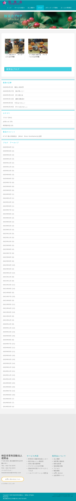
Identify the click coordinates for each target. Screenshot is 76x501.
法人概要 (31, 7)
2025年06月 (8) (8, 186)
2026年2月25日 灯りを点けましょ (15, 107)
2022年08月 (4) (8, 249)
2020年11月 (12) (9, 328)
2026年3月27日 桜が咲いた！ (14, 91)
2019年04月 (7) (8, 402)
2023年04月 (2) (8, 218)
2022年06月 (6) (8, 257)
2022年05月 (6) (8, 261)
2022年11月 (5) (8, 237)
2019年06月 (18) (9, 395)
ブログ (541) (7, 117)
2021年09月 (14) (9, 288)
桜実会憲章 (57, 463)
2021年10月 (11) (9, 285)
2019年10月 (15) (9, 379)
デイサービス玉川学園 (36, 466)
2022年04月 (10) (9, 265)
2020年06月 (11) (9, 347)
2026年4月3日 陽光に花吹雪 (13, 87)
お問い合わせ (58, 473)
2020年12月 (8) (8, 324)
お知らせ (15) (8, 121)
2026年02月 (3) (8, 155)
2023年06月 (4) (8, 214)
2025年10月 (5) (8, 170)
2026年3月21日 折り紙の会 (13, 95)
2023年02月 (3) (8, 226)
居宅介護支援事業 (34, 463)
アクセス (57, 468)
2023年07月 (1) (8, 210)
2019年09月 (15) (9, 383)
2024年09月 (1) (8, 194)
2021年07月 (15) (9, 296)
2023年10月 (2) (8, 202)
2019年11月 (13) (9, 375)
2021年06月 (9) (8, 300)
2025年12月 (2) (8, 163)
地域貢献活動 (58, 466)
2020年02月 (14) (9, 363)
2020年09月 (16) (9, 336)
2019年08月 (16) (9, 387)
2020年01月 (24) (9, 367)
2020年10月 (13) (9, 332)
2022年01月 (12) (9, 273)
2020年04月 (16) (9, 355)
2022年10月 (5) (8, 241)
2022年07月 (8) (8, 253)
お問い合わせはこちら (12, 479)
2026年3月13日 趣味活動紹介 (14, 99)
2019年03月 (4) (8, 406)
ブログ (40, 7)
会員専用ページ (59, 475)
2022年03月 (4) (8, 269)
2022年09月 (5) (8, 245)
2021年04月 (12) (9, 308)
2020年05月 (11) (9, 351)
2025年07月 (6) (8, 182)
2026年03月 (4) (8, 151)
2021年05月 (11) (9, 304)
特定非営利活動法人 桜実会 (20, 495)
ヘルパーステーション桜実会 (38, 473)
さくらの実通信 (66, 7)
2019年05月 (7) (8, 399)
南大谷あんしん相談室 (36, 461)
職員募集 (57, 470)
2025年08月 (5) (8, 178)
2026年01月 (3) (8, 159)
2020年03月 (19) (9, 359)
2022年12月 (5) (8, 233)
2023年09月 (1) (8, 206)
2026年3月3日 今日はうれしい (14, 103)
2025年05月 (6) (8, 190)
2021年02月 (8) (8, 316)
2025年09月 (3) (8, 174)
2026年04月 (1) (8, 147)
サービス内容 (20, 7)
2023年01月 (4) (8, 229)
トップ (9, 7)
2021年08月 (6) (8, 292)
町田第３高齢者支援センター (38, 459)
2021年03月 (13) (9, 312)
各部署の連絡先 (59, 461)
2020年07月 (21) (9, 344)
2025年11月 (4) (8, 167)
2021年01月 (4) (8, 320)
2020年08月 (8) (8, 340)
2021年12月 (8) (8, 277)
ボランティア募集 (52, 7)
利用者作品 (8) (8, 125)
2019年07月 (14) (9, 391)
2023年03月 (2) (8, 222)
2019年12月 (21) (9, 371)
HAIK (72, 496)
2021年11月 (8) (8, 281)
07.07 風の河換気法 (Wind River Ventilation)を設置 (22, 136)
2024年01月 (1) (8, 198)
